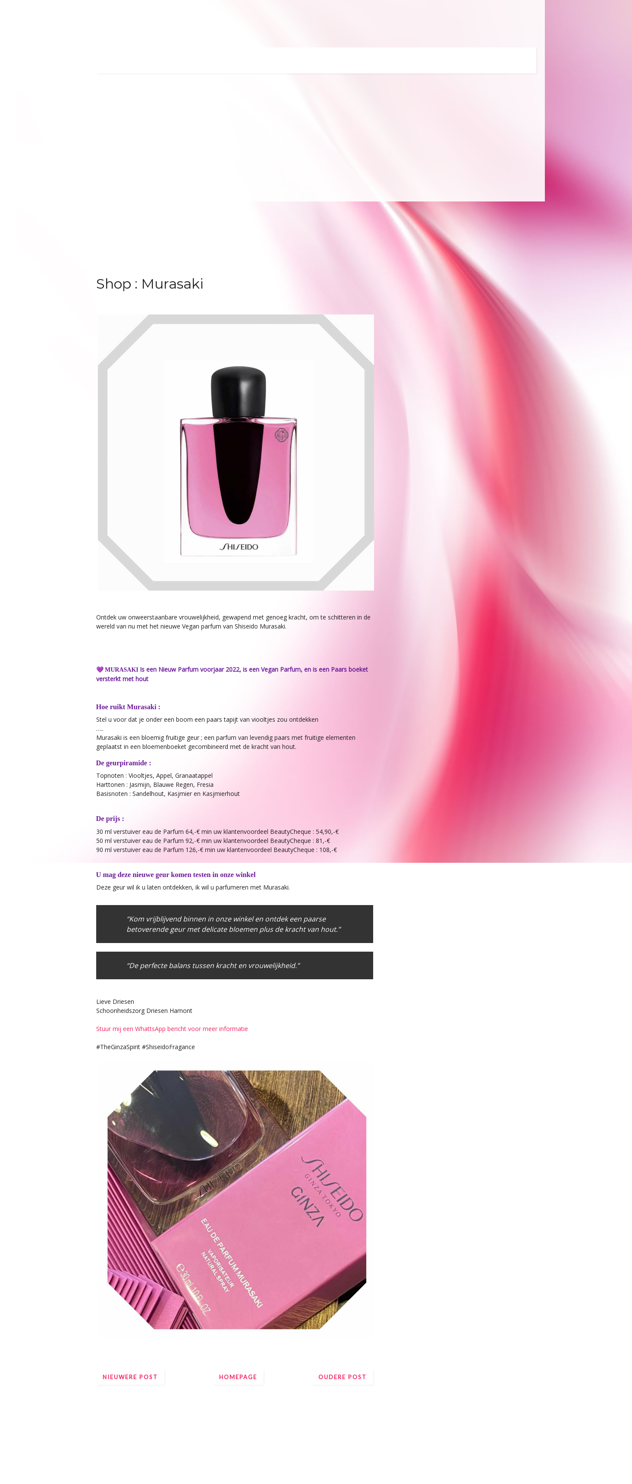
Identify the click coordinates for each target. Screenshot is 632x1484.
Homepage (238, 1377)
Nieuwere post (130, 1377)
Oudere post (342, 1377)
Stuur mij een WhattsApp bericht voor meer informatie (172, 1029)
